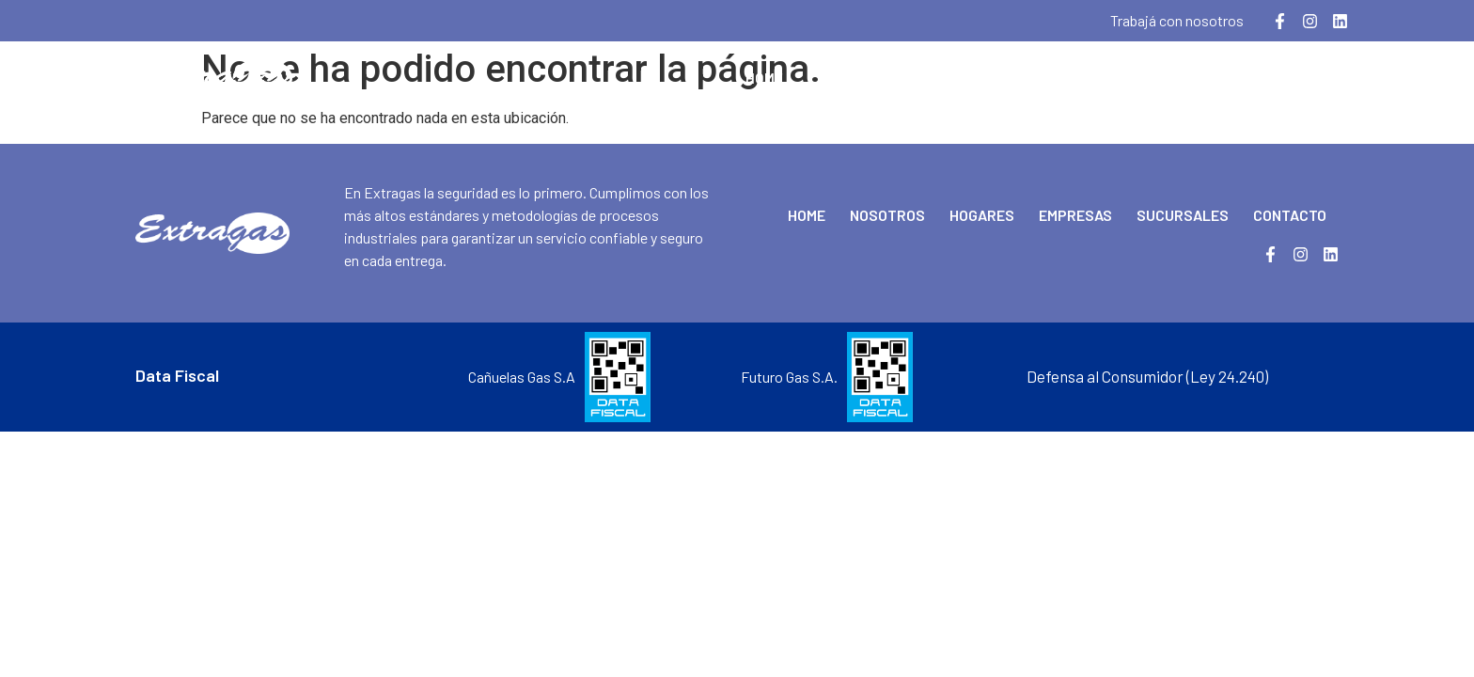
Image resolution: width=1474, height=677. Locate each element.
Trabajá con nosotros (1177, 20)
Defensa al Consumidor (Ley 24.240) (1147, 376)
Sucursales (1178, 78)
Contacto (1295, 78)
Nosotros (856, 78)
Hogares (960, 78)
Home (764, 78)
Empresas (1063, 78)
